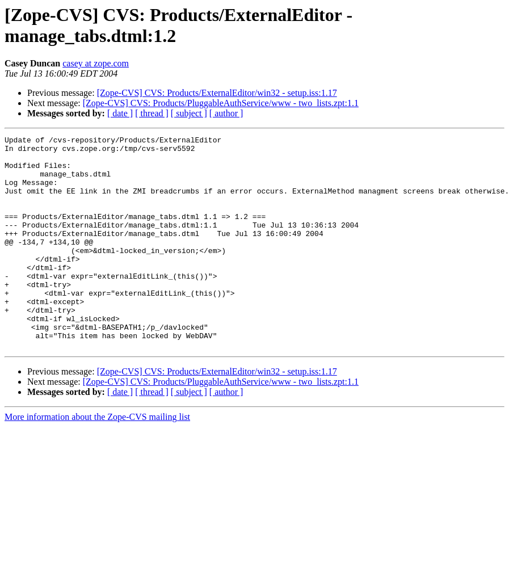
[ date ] (120, 113)
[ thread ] (152, 113)
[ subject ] (189, 113)
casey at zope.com (95, 63)
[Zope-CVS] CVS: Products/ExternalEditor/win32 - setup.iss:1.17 (217, 93)
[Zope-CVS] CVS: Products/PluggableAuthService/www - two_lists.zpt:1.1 (221, 103)
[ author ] (226, 113)
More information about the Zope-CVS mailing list (97, 459)
